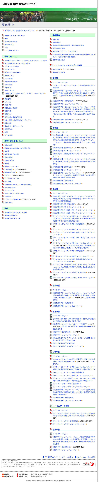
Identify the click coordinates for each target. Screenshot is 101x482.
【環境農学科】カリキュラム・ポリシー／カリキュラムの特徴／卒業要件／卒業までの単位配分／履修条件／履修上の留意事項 (74, 161)
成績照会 (8, 114)
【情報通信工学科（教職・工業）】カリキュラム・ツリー (73, 210)
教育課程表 (56, 69)
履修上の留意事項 (59, 72)
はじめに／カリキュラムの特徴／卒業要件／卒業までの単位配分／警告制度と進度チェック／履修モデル (74, 361)
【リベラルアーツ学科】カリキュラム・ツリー (69, 424)
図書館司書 (8, 157)
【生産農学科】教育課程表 (62, 148)
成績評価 (8, 111)
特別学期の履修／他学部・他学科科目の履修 (68, 45)
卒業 (6, 132)
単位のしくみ (9, 75)
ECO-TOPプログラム (12, 178)
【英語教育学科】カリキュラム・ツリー (67, 122)
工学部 (55, 189)
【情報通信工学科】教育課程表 (64, 204)
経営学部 (56, 286)
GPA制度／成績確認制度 (13, 117)
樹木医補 (8, 181)
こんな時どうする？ (12, 51)
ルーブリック (9, 91)
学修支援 (8, 88)
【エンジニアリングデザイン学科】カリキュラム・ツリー (73, 278)
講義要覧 (8, 99)
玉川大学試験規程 (11, 215)
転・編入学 (8, 135)
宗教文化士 (8, 202)
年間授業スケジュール (12, 72)
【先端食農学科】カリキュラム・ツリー (67, 184)
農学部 (55, 128)
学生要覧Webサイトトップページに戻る (58, 457)
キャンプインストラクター (14, 193)
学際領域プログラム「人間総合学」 (65, 51)
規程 (6, 208)
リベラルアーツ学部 (61, 406)
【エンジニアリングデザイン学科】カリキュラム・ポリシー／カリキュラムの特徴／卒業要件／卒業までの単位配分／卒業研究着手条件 (74, 267)
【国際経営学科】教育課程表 (63, 303)
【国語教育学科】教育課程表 (63, 101)
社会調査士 (8, 196)
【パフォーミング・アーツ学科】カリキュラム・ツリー (72, 375)
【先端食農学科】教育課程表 (63, 181)
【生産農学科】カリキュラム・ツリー (66, 151)
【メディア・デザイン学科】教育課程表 (67, 384)
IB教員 (7, 175)
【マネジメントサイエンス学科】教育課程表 (68, 251)
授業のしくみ (9, 69)
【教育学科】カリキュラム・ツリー (65, 335)
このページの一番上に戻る (85, 457)
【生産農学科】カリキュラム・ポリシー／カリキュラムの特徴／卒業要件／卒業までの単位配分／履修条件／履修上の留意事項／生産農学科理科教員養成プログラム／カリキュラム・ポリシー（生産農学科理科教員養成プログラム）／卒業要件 (74, 140)
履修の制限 (56, 42)
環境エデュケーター (12, 166)
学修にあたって (10, 56)
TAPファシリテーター (12, 199)
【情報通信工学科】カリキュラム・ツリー (68, 207)
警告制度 (8, 123)
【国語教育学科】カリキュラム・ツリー (67, 104)
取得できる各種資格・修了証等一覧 (17, 148)
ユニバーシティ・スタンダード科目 (67, 65)
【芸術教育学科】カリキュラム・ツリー (67, 400)
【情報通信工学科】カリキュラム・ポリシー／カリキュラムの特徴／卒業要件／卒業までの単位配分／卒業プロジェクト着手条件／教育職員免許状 (74, 198)
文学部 (55, 78)
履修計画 (56, 39)
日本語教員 (8, 169)
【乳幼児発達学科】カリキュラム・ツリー (68, 346)
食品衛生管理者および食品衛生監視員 (18, 184)
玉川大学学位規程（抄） (13, 218)
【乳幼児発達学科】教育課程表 (64, 343)
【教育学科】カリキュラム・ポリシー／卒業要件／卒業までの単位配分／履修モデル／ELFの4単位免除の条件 (74, 326)
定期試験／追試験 (11, 108)
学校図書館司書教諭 (12, 154)
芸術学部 (56, 352)
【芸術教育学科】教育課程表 (63, 397)
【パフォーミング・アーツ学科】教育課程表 (68, 372)
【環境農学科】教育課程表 (62, 167)
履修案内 (56, 35)
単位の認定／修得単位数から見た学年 (18, 120)
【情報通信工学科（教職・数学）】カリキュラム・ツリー (73, 213)
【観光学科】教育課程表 (61, 447)
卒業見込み (8, 129)
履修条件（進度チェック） (14, 126)
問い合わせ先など (11, 42)
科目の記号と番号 (11, 82)
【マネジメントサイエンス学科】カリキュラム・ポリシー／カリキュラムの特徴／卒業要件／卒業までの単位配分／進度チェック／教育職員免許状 (74, 245)
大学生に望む (9, 45)
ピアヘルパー (9, 190)
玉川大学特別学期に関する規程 (16, 212)
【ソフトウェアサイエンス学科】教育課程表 (68, 224)
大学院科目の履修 (59, 48)
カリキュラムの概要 (12, 66)
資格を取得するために (13, 141)
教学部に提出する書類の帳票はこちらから (20, 31)
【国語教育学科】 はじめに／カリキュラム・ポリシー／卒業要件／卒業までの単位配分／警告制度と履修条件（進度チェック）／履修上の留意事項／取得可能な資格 (74, 93)
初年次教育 (8, 85)
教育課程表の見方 (59, 60)
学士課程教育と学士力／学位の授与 (17, 63)
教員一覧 (8, 105)
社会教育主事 (9, 160)
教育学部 (56, 312)
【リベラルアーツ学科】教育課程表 (65, 421)
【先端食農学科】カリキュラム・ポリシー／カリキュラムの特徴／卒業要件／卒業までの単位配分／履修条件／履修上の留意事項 (74, 175)
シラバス (8, 102)
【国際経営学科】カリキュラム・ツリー (67, 306)
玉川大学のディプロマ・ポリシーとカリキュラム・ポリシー (26, 60)
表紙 (6, 38)
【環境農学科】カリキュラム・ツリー (66, 170)
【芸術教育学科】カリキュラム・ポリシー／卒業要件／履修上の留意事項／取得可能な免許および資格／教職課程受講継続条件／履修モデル (74, 392)
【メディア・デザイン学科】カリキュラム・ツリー (71, 387)
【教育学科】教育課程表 (61, 332)
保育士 (7, 151)
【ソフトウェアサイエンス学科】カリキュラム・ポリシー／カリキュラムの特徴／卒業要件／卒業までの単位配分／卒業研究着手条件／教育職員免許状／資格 (74, 218)
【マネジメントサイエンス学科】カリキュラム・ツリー (72, 256)
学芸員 (7, 163)
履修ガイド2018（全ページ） (15, 35)
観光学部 (56, 430)
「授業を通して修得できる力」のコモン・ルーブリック (24, 94)
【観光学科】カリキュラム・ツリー (65, 450)
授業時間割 (8, 79)
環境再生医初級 (10, 172)
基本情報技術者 (10, 187)
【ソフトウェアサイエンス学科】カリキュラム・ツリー (72, 229)
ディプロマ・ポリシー (60, 82)
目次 (6, 48)
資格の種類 (8, 145)
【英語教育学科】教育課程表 (63, 119)
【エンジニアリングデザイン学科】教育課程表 (69, 272)
